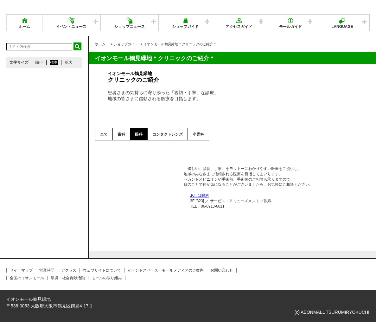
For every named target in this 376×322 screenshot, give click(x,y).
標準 (54, 62)
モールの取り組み (107, 278)
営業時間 (46, 270)
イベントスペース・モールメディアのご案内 (166, 270)
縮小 (39, 62)
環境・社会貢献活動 (68, 278)
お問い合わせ (221, 270)
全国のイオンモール (27, 278)
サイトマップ (21, 270)
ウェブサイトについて (102, 270)
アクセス (68, 270)
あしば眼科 (199, 195)
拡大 (69, 62)
